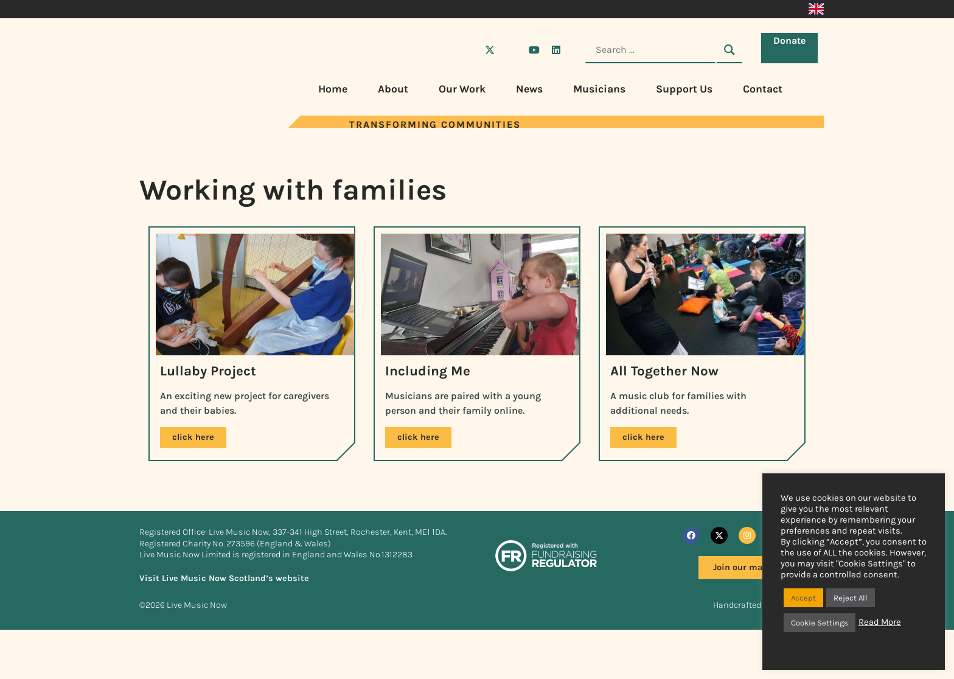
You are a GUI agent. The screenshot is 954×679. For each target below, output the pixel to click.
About (393, 89)
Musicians (599, 89)
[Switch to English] (816, 9)
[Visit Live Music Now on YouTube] (534, 50)
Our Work (462, 89)
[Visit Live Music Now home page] (175, 124)
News (529, 89)
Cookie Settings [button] (819, 622)
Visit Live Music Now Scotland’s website (224, 611)
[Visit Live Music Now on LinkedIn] (556, 50)
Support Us (684, 89)
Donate (792, 49)
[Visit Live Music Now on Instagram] (512, 50)
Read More (879, 622)
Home (332, 89)
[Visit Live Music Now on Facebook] (468, 50)
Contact (762, 89)
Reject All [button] (851, 597)
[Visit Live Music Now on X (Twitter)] (490, 50)
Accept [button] (803, 597)
